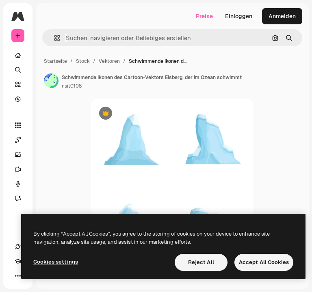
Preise (204, 16)
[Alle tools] (17, 125)
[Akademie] (17, 261)
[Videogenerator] (21, 169)
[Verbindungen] (17, 246)
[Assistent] (21, 198)
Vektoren (109, 61)
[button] (54, 38)
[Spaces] (21, 139)
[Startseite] (17, 55)
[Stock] (17, 84)
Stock (83, 61)
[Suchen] (17, 69)
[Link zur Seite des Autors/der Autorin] (51, 80)
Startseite (55, 61)
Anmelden (282, 16)
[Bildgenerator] (21, 154)
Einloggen (238, 16)
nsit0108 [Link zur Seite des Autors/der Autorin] (72, 86)
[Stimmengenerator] (21, 183)
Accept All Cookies (264, 262)
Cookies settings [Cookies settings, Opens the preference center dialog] (55, 261)
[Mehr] (17, 275)
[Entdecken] (17, 98)
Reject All (201, 262)
